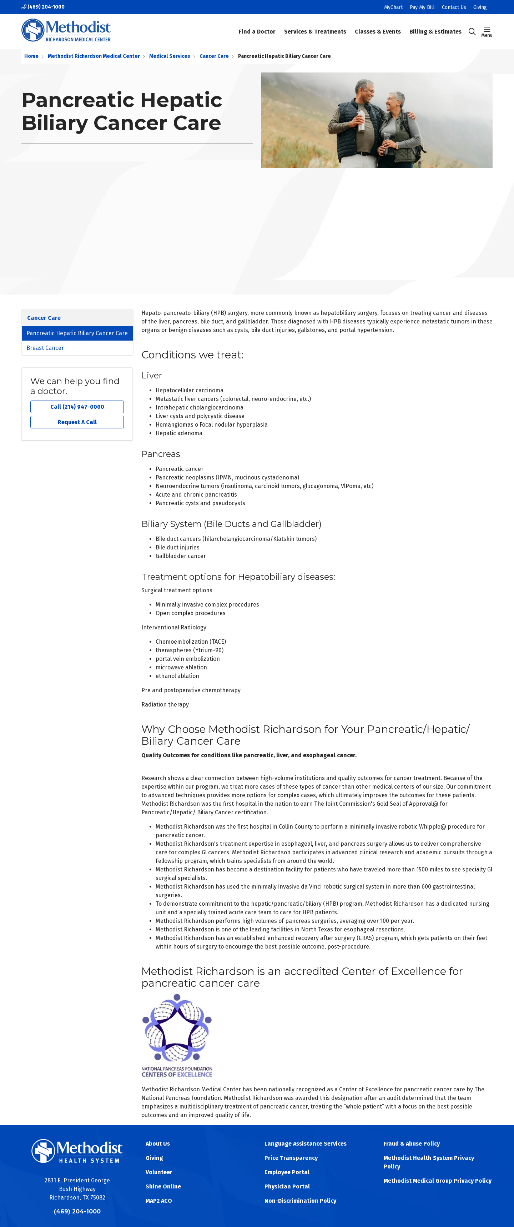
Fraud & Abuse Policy (412, 1143)
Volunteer (159, 1172)
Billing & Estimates (435, 27)
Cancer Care (44, 318)
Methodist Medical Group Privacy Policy (438, 1180)
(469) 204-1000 (43, 7)
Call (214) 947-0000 (77, 406)
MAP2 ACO (159, 1200)
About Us (158, 1143)
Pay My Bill (422, 7)
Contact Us (454, 7)
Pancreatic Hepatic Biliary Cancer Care (77, 333)
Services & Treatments (315, 27)
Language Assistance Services (305, 1143)
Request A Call (77, 422)
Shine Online (163, 1186)
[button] (487, 31)
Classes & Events (378, 27)
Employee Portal (286, 1172)
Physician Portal (287, 1186)
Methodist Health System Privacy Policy (429, 1162)
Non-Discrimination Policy (300, 1200)
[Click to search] (472, 31)
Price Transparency (291, 1158)
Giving (480, 7)
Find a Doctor (257, 27)
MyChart (393, 7)
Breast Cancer (45, 348)
